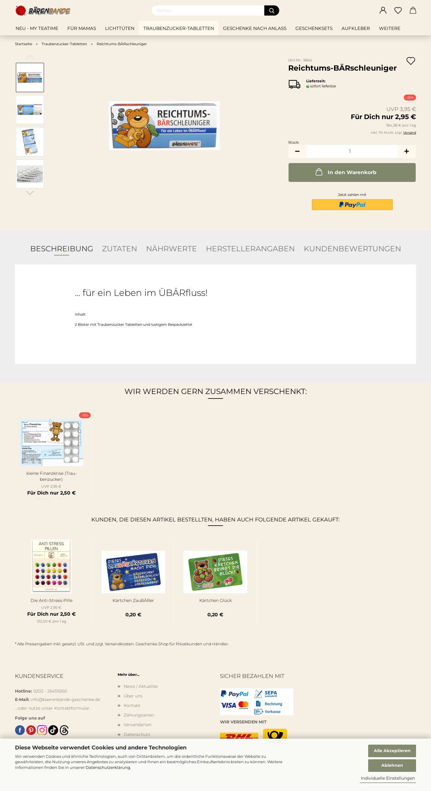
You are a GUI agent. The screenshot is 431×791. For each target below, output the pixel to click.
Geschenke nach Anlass (254, 28)
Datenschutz (137, 734)
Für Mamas (81, 28)
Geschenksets (314, 28)
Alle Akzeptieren (392, 750)
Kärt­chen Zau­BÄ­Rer (133, 600)
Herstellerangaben (250, 248)
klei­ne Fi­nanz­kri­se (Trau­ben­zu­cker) (51, 476)
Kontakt (132, 705)
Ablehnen (392, 765)
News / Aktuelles (141, 686)
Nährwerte (171, 248)
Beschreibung (61, 248)
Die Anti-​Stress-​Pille (51, 600)
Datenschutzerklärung (108, 767)
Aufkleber (356, 28)
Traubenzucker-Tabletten (178, 28)
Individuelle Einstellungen (388, 778)
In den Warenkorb (345, 172)
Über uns (133, 696)
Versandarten (137, 724)
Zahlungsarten (139, 715)
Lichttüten (119, 28)
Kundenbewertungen (352, 248)
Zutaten (119, 248)
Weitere (389, 28)
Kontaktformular (71, 708)
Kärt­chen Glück (215, 600)
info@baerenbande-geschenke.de (65, 699)
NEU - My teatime (37, 28)
